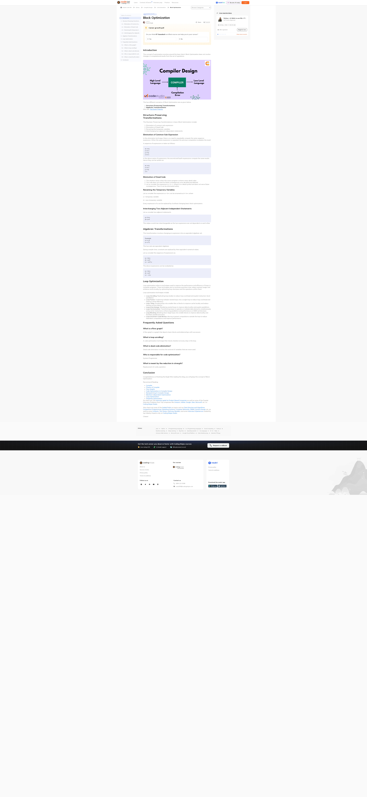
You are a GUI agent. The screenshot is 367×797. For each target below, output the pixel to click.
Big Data (181, 432)
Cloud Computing (208, 430)
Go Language (203, 432)
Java (157, 430)
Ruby (216, 432)
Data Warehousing (203, 435)
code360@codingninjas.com (184, 488)
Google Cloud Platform (188, 435)
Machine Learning (160, 432)
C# (210, 432)
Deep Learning (172, 432)
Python (163, 430)
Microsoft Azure (175, 435)
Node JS (219, 430)
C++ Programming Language (193, 430)
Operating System (192, 432)
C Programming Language (175, 430)
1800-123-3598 (180, 485)
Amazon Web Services (162, 435)
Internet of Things (215, 435)
